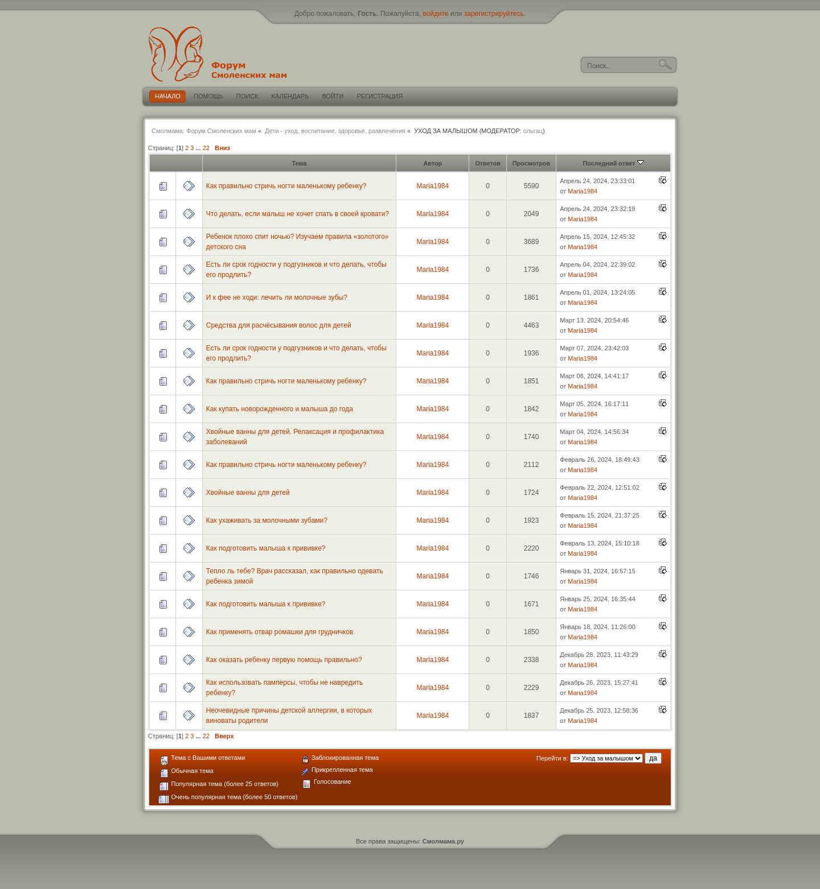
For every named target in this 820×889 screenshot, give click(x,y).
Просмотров (531, 163)
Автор (432, 163)
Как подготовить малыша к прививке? (266, 548)
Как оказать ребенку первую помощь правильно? (284, 660)
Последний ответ (613, 163)
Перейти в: (552, 758)
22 (206, 147)
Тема (299, 163)
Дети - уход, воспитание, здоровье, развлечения (335, 130)
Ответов (488, 163)
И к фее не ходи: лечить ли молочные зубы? (276, 297)
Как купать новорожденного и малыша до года (279, 409)
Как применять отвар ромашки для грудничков (280, 632)
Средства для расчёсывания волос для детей (278, 325)
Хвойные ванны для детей (248, 493)
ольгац (533, 130)
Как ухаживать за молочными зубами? (266, 520)
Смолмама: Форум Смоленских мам (203, 130)
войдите (435, 14)
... (199, 147)
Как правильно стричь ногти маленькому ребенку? (286, 186)
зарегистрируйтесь (494, 14)
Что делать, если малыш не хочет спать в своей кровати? (297, 214)
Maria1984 (432, 186)
